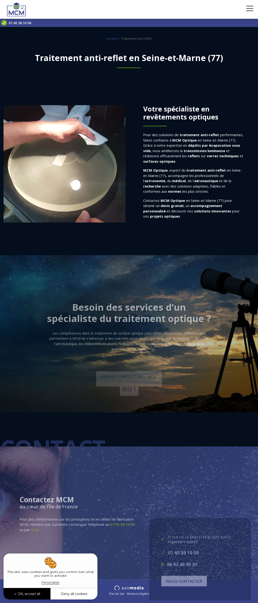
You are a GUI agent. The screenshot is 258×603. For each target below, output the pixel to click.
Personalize (50, 582)
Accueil (112, 38)
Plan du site (116, 594)
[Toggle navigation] (250, 9)
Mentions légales (138, 594)
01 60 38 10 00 (16, 23)
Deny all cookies (74, 594)
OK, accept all (27, 594)
